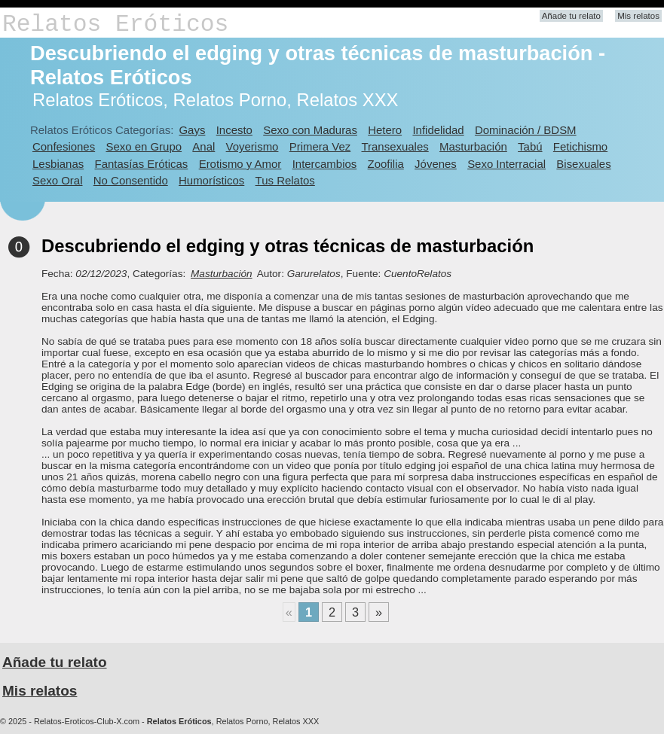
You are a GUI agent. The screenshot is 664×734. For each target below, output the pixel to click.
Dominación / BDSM (526, 129)
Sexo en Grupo (144, 146)
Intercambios (324, 163)
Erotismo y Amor (240, 163)
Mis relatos (638, 15)
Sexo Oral (57, 180)
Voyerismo (252, 146)
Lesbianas (58, 163)
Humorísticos (211, 180)
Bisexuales (583, 163)
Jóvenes (436, 163)
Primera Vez (319, 146)
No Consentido (130, 180)
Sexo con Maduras (310, 129)
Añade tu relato (571, 15)
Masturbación (473, 146)
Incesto (234, 129)
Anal (203, 146)
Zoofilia (386, 163)
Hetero (385, 129)
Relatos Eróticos (115, 24)
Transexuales (395, 146)
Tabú (530, 146)
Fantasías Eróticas (141, 163)
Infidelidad (438, 129)
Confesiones (63, 146)
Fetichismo (580, 146)
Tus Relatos (285, 180)
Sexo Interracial (506, 163)
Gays (192, 129)
